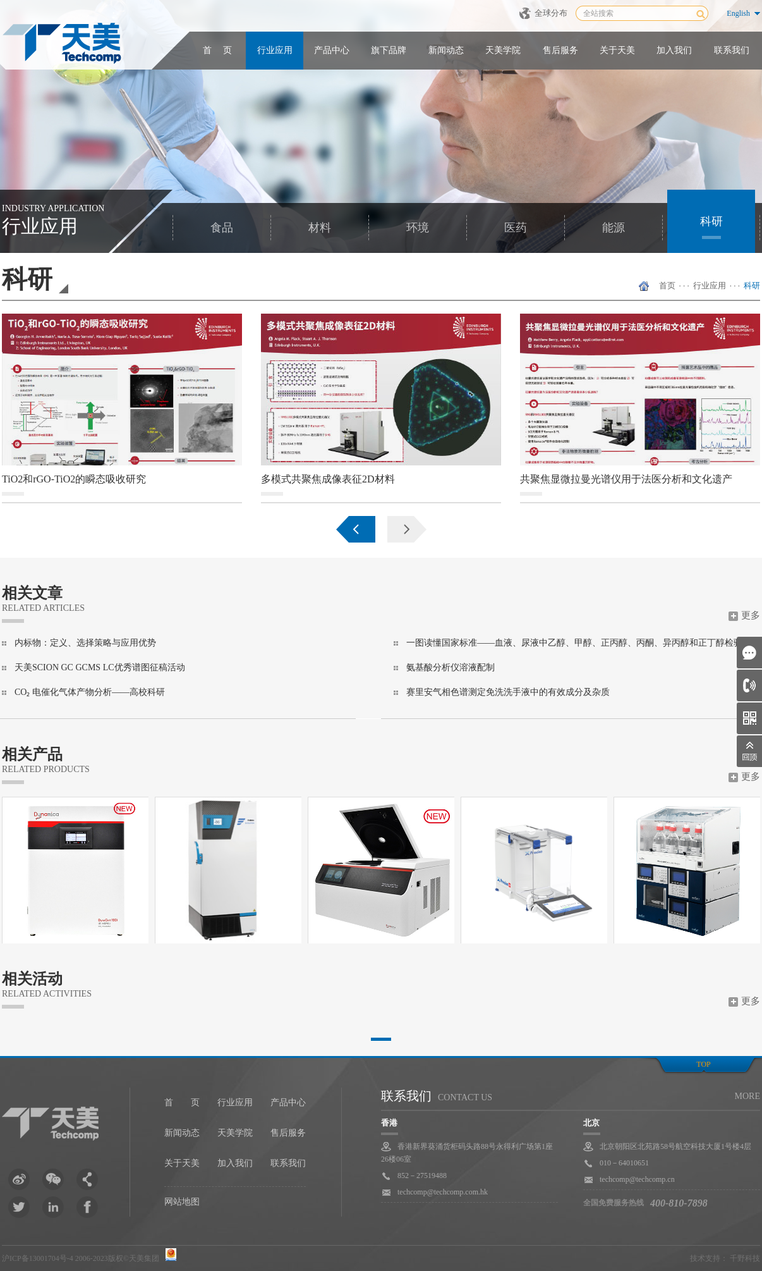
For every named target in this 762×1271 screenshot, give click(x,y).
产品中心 (331, 50)
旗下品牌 (388, 50)
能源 (613, 227)
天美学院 (503, 50)
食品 (221, 227)
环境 (417, 227)
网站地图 (182, 1202)
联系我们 (731, 50)
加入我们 (674, 50)
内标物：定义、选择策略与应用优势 (85, 643)
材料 (319, 227)
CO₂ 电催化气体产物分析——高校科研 (90, 692)
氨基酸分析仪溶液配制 (450, 667)
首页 (667, 285)
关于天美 (617, 50)
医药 (515, 227)
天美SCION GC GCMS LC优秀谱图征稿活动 (100, 667)
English (738, 13)
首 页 (217, 50)
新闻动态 (446, 50)
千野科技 (745, 1258)
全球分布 (551, 13)
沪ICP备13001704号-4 (37, 1258)
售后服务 (560, 50)
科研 (711, 221)
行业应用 (275, 50)
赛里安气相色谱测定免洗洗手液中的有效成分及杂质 (508, 692)
